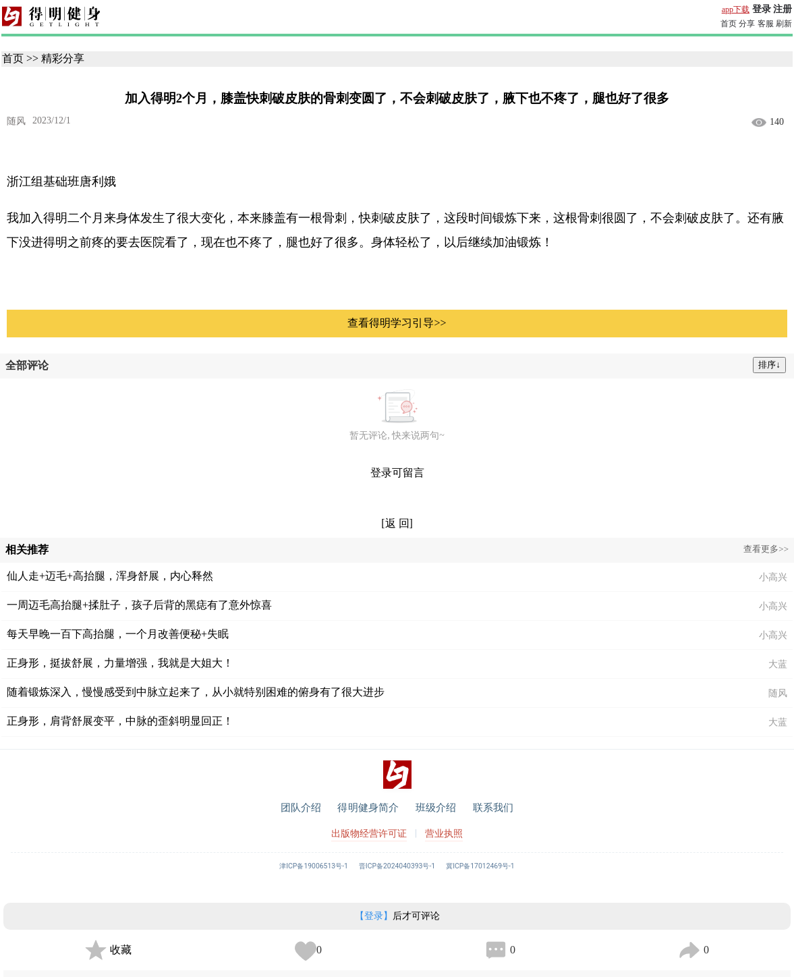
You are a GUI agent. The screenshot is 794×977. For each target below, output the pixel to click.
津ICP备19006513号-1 (313, 866)
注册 (782, 9)
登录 (761, 9)
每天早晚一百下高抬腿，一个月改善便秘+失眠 (118, 634)
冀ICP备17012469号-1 (480, 866)
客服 (766, 23)
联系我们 (493, 808)
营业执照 (444, 833)
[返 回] (397, 523)
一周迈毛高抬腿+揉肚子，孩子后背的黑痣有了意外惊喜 (139, 605)
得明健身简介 (368, 808)
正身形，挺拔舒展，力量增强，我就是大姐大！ (120, 663)
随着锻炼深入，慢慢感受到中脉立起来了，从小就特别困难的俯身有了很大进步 (196, 692)
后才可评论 (397, 916)
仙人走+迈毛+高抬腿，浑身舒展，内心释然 (110, 576)
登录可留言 (397, 472)
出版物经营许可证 (369, 833)
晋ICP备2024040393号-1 (397, 866)
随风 (16, 121)
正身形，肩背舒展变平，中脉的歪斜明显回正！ (120, 721)
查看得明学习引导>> (396, 323)
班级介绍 (436, 808)
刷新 (784, 23)
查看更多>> (766, 549)
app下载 (735, 9)
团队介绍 (301, 808)
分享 (747, 23)
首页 (728, 23)
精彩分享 (62, 58)
